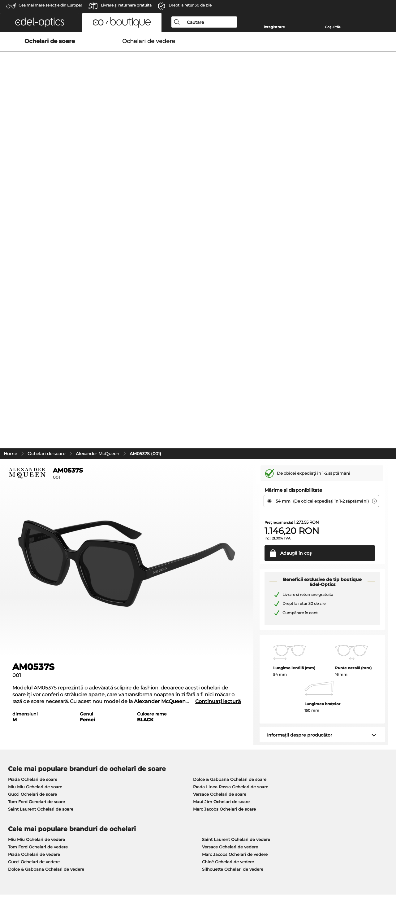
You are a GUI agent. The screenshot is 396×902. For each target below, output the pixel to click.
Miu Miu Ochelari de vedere (36, 554)
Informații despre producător (299, 450)
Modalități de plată (153, 739)
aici (168, 657)
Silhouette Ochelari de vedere (232, 584)
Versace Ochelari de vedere (230, 561)
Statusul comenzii (280, 762)
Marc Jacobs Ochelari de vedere (235, 569)
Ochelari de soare (46, 168)
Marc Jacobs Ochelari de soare (224, 523)
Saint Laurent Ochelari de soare (40, 523)
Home (10, 168)
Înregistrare (274, 27)
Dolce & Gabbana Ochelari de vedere (46, 584)
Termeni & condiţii (23, 872)
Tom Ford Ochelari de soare (36, 516)
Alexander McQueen (97, 168)
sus (386, 872)
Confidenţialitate (62, 872)
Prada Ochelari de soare (32, 494)
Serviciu (143, 730)
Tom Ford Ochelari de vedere (38, 561)
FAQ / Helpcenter (280, 754)
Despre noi (17, 730)
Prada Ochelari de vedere (34, 569)
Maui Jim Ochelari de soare (221, 516)
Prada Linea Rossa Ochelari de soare (230, 501)
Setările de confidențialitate (33, 747)
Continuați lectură (218, 416)
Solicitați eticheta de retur (289, 739)
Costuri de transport (154, 747)
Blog (267, 747)
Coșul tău (333, 27)
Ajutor (269, 730)
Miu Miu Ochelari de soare (35, 501)
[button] (39, 22)
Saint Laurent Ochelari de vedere (236, 554)
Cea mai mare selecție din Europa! (50, 5)
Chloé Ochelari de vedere (228, 576)
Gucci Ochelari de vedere (34, 576)
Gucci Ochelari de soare (32, 509)
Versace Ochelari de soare (219, 509)
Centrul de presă (22, 739)
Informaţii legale (99, 872)
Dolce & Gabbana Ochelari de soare (229, 494)
